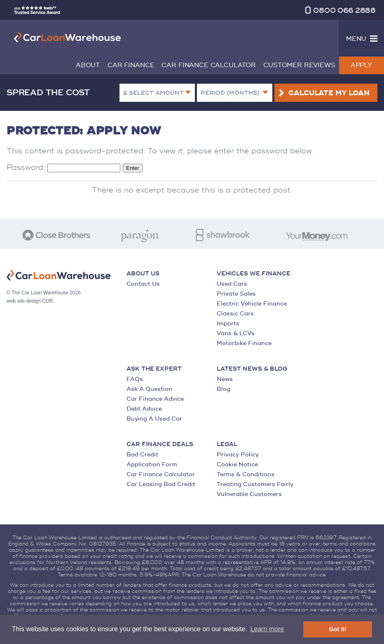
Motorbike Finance (244, 343)
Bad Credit (142, 454)
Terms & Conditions (245, 474)
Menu (356, 39)
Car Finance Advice (155, 398)
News (225, 379)
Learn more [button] (267, 628)
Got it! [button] (338, 629)
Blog (223, 389)
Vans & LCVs (236, 333)
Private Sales (236, 293)
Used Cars (232, 283)
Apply (361, 65)
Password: (63, 167)
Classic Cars (235, 313)
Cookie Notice (237, 464)
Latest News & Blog (252, 369)
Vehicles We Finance (253, 273)
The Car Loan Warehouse (67, 37)
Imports (228, 323)
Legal (227, 444)
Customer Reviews (299, 65)
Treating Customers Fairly (255, 484)
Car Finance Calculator (209, 65)
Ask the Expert (154, 369)
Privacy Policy (238, 454)
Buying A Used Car (154, 418)
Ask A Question (149, 389)
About (88, 65)
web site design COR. (30, 301)
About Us (142, 273)
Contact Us (143, 283)
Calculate (328, 93)
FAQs (134, 379)
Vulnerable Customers (249, 494)
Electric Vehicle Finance (252, 303)
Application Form (151, 464)
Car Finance (131, 65)
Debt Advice (144, 408)
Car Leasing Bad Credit (160, 484)
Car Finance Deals (159, 444)
